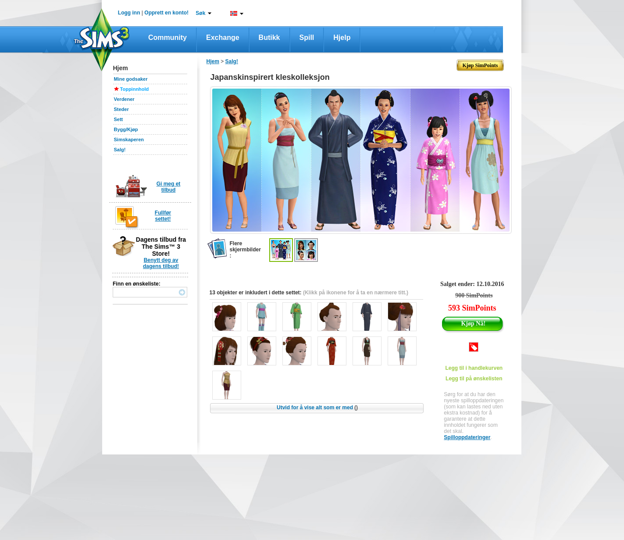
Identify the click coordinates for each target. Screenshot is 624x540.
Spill (307, 37)
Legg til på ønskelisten (474, 378)
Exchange (222, 37)
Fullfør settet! (163, 216)
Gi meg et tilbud (169, 187)
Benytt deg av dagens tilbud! (161, 263)
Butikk (269, 37)
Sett (118, 119)
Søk (200, 13)
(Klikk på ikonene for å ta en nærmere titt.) (355, 293)
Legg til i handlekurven (474, 368)
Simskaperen (129, 139)
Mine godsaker (131, 79)
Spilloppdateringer (467, 437)
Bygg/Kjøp (126, 129)
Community (167, 37)
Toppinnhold (134, 89)
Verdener (124, 99)
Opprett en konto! (166, 13)
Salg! (120, 149)
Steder (121, 109)
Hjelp (341, 37)
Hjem (213, 61)
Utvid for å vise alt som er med (317, 407)
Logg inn (129, 13)
